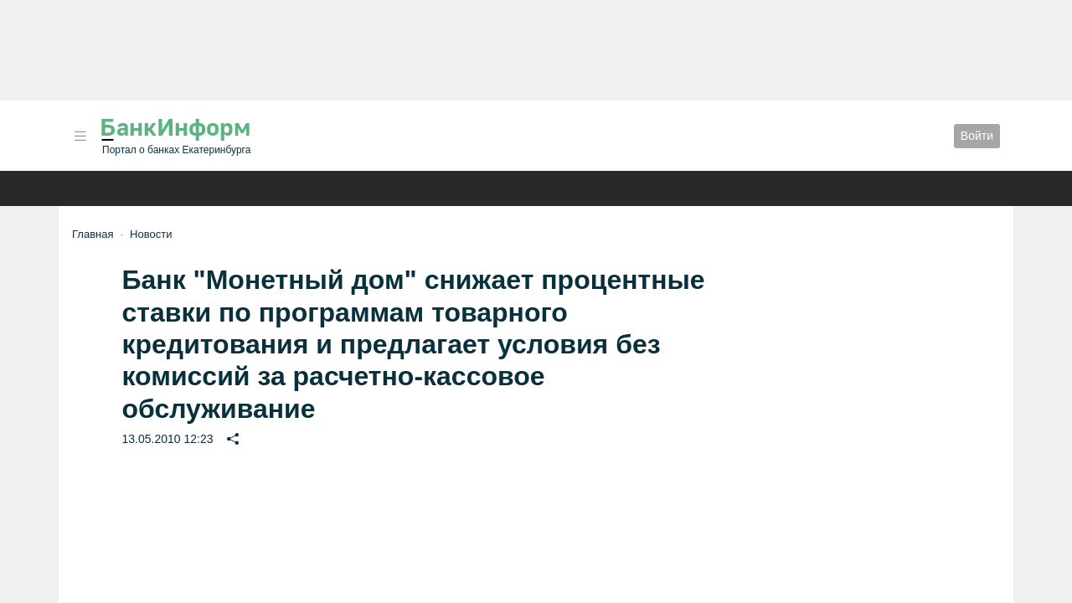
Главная (92, 234)
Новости (151, 234)
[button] (80, 136)
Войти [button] (977, 135)
